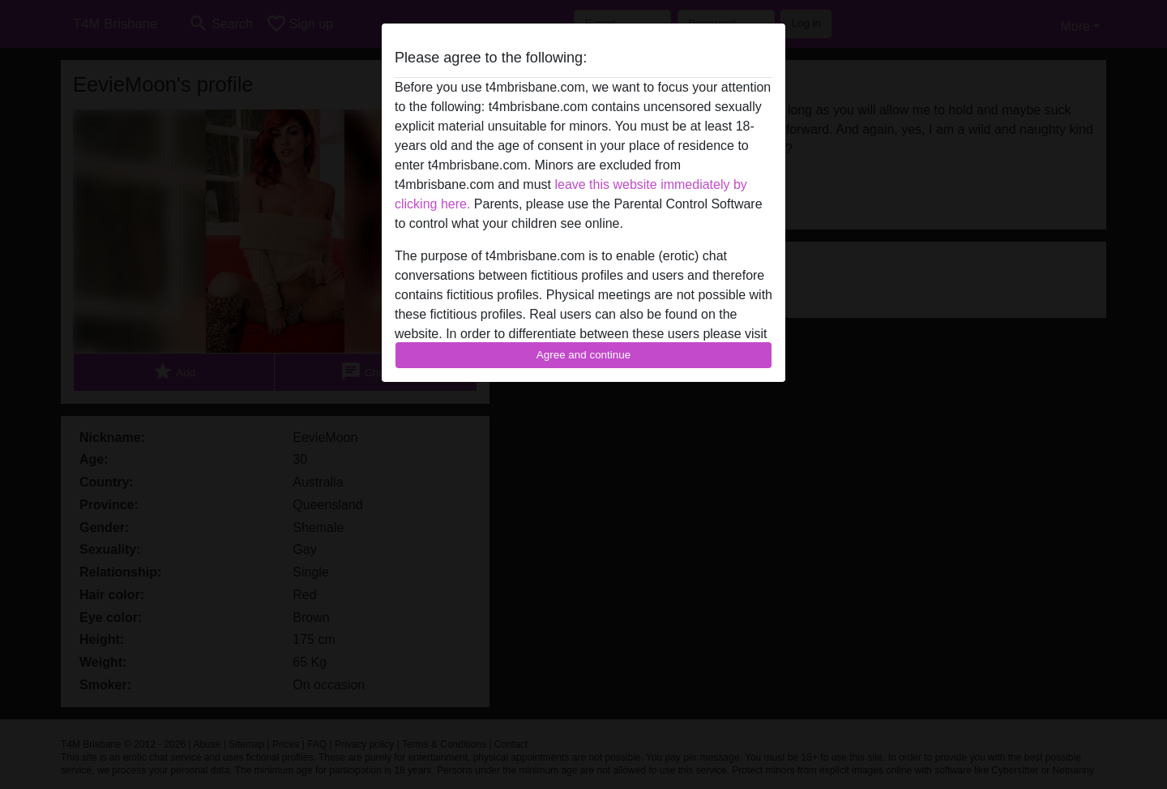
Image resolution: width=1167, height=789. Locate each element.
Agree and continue (583, 355)
